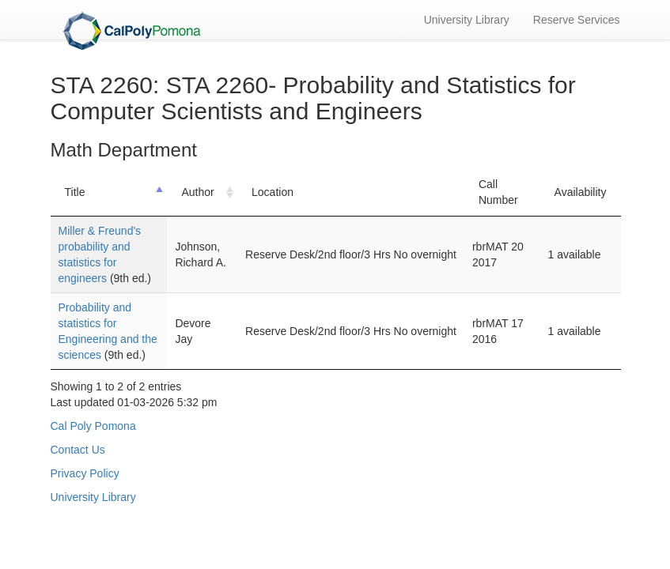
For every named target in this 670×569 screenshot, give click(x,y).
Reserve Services (576, 19)
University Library (466, 19)
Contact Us (78, 449)
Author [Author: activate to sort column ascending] (197, 192)
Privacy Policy (85, 473)
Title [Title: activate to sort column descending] (75, 192)
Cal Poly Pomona (93, 426)
